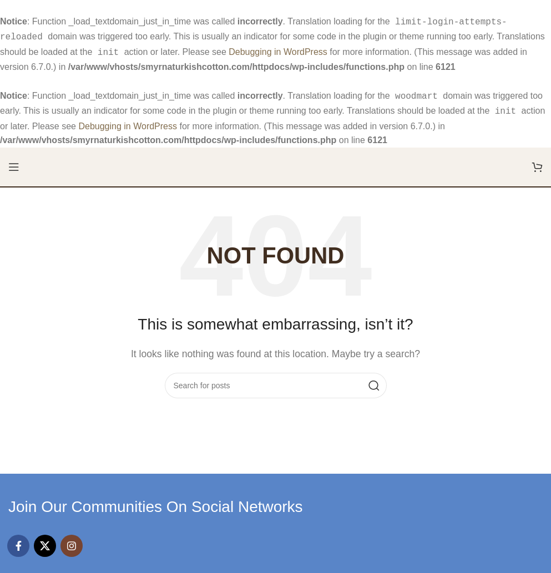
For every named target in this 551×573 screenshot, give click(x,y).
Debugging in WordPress (278, 49)
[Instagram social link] (71, 540)
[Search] (276, 380)
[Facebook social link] (18, 540)
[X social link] (45, 540)
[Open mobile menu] (14, 161)
